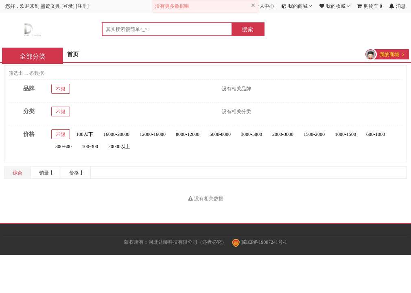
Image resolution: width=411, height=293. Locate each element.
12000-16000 (153, 134)
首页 (73, 54)
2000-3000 (282, 134)
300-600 (63, 146)
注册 (82, 6)
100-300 (90, 146)
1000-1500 (345, 134)
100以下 (84, 134)
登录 (68, 6)
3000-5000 (251, 134)
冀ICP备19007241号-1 (259, 242)
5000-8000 (220, 134)
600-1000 (375, 134)
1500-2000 (314, 134)
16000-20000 (116, 134)
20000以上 (119, 146)
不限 (61, 89)
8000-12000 (187, 134)
